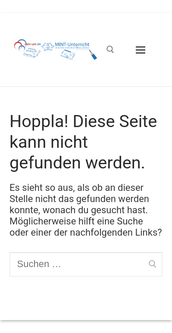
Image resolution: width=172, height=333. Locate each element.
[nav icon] (141, 49)
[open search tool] (110, 49)
